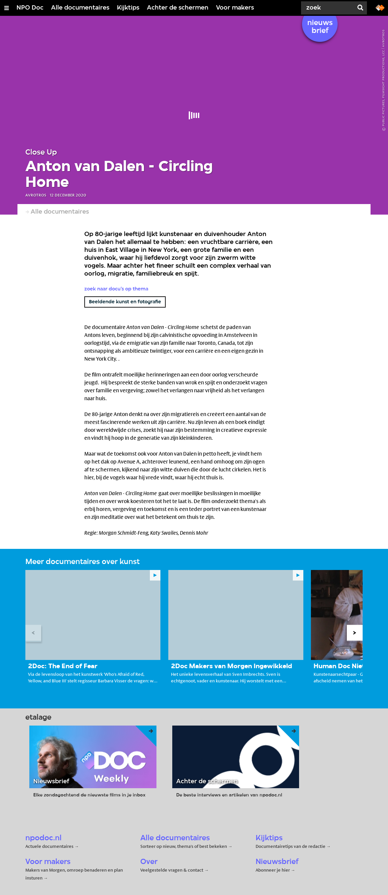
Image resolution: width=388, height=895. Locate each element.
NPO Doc (29, 8)
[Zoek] (328, 8)
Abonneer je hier (273, 870)
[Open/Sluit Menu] (6, 8)
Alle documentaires (80, 8)
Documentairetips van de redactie (290, 846)
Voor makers (235, 8)
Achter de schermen (177, 8)
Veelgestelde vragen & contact (171, 870)
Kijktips (128, 8)
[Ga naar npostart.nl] (380, 7)
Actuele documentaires (49, 846)
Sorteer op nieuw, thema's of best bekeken (183, 846)
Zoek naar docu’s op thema (116, 289)
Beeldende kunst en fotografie (125, 302)
